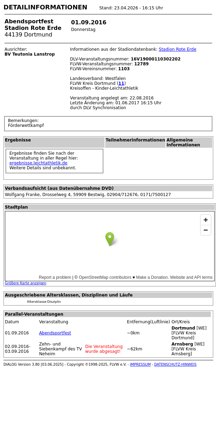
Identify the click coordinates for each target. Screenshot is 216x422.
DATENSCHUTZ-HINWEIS (175, 364)
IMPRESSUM (140, 364)
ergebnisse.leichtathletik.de (38, 163)
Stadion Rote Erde (177, 49)
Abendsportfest (55, 333)
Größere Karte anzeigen (25, 283)
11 (121, 83)
